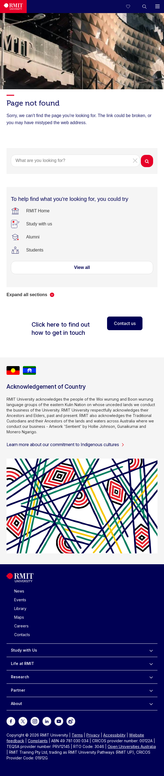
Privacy (93, 735)
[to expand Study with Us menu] (151, 650)
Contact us (125, 323)
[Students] (34, 250)
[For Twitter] (23, 720)
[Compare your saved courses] (131, 6)
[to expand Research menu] (151, 677)
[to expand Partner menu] (151, 690)
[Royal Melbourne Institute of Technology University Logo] (13, 6)
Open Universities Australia (132, 746)
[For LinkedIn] (46, 720)
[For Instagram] (35, 720)
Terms (77, 735)
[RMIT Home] (38, 211)
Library (20, 608)
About (16, 703)
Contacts (22, 634)
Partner (18, 690)
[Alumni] (33, 237)
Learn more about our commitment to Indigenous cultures (65, 444)
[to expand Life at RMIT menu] (151, 663)
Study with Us (24, 650)
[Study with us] (39, 224)
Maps (19, 617)
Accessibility (114, 735)
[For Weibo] (70, 720)
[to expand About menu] (151, 703)
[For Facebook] (11, 720)
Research (20, 676)
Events (20, 599)
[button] (144, 6)
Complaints (38, 740)
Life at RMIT (22, 663)
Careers (21, 626)
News (19, 591)
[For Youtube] (58, 720)
